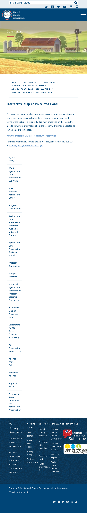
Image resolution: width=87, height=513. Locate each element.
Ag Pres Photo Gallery (12, 361)
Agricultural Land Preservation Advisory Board (15, 249)
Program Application (14, 264)
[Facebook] (52, 6)
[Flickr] (77, 6)
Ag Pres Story (12, 159)
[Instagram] (71, 6)
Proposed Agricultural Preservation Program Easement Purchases (15, 292)
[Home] (46, 6)
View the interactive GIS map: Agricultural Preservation (32, 135)
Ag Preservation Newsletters (15, 348)
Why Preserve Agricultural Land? (14, 193)
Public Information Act (44, 466)
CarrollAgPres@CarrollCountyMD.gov (26, 145)
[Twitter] (58, 6)
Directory (49, 82)
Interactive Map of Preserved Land (14, 312)
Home (15, 82)
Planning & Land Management (29, 86)
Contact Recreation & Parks (56, 446)
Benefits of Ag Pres (14, 374)
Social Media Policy (29, 443)
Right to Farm (13, 385)
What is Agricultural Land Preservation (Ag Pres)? (15, 174)
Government (30, 82)
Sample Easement (14, 275)
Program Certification (15, 207)
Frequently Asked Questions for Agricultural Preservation (15, 402)
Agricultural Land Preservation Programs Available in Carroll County (15, 225)
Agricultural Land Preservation (31, 89)
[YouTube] (64, 6)
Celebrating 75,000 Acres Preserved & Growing (14, 331)
